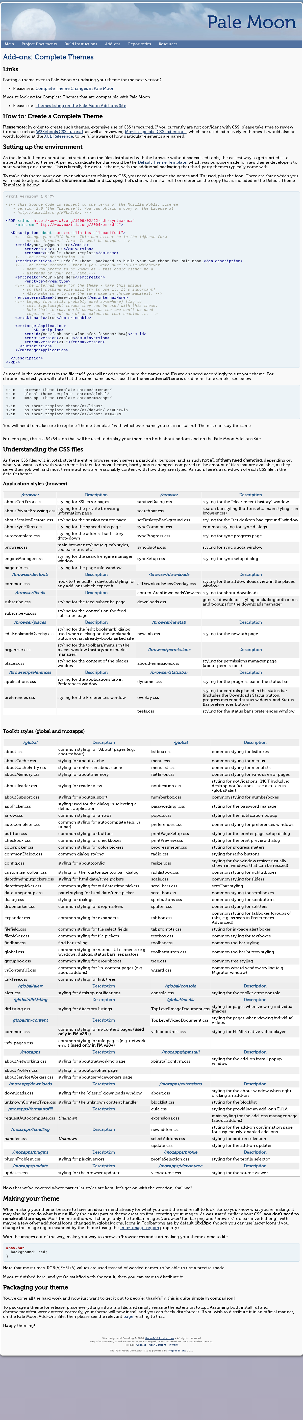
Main (7, 44)
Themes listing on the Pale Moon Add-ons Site (81, 105)
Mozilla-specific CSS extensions (155, 132)
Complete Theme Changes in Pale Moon (75, 88)
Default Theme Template (162, 162)
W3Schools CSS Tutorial (59, 132)
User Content (157, 1397)
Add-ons (107, 44)
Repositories (130, 44)
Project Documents (24, 44)
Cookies (141, 1397)
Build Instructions (67, 44)
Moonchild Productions (159, 1390)
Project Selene (177, 1403)
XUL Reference (58, 136)
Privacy (173, 1397)
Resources (161, 44)
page (128, 1369)
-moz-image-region (139, 1277)
